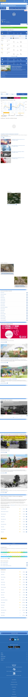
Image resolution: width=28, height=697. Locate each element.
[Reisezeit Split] (14, 312)
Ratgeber (2, 659)
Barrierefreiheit (14, 694)
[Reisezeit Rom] (14, 296)
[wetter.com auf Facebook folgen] (10, 639)
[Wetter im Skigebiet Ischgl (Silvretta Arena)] (14, 566)
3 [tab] (13, 417)
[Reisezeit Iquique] (14, 315)
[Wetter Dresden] (14, 582)
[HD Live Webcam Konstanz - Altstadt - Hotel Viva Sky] (14, 409)
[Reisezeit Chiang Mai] (14, 317)
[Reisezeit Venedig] (14, 299)
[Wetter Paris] (14, 595)
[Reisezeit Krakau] (14, 310)
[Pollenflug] (24, 1)
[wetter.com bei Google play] (10, 647)
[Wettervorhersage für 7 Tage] (19, 94)
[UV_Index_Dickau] (6, 38)
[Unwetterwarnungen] (14, 73)
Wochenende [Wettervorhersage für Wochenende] (11, 8)
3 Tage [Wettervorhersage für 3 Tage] (7, 8)
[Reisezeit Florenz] (14, 297)
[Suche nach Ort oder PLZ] (14, 4)
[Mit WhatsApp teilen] (24, 98)
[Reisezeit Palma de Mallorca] (14, 307)
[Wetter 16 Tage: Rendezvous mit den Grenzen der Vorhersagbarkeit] (13, 148)
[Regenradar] (14, 75)
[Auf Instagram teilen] (17, 98)
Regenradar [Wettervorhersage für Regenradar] (22, 8)
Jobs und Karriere (14, 679)
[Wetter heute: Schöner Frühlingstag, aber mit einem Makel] (13, 160)
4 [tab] (14, 417)
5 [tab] (15, 545)
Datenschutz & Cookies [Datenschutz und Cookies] (14, 682)
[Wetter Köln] (14, 579)
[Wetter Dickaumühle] (14, 509)
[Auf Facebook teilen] (4, 98)
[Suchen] (26, 4)
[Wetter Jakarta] (14, 605)
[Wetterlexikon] (14, 77)
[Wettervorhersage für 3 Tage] (14, 94)
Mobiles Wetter (3, 656)
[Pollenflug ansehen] (23, 24)
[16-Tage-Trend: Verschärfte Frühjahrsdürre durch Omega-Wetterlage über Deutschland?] (20, 282)
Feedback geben (8, 22)
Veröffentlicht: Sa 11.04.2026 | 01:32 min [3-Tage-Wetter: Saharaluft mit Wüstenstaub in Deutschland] (6, 136)
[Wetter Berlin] (14, 574)
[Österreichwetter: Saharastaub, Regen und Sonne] (14, 68)
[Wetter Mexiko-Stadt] (14, 610)
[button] (14, 33)
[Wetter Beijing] (14, 615)
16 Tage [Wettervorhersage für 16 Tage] (18, 8)
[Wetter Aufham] (14, 516)
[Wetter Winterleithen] (14, 524)
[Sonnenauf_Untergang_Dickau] (14, 36)
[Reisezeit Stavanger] (14, 318)
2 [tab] (11, 545)
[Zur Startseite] (3, 1)
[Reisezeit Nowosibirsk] (14, 320)
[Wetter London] (14, 592)
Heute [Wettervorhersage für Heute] (1, 8)
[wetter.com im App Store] (17, 647)
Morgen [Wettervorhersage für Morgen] (4, 8)
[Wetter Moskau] (14, 612)
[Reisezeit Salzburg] (14, 301)
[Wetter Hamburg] (14, 577)
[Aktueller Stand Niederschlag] (14, 198)
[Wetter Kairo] (14, 607)
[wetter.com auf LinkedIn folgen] (15, 639)
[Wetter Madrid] (14, 597)
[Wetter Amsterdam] (14, 587)
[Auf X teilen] (10, 98)
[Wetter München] (14, 572)
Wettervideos (3, 658)
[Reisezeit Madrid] (14, 304)
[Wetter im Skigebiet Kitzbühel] (14, 564)
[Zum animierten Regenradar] (12, 204)
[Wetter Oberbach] (14, 529)
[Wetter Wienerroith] (14, 519)
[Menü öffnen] (26, 1)
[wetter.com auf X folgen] (13, 639)
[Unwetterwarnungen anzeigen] (14, 27)
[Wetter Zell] (14, 532)
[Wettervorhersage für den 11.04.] (3, 94)
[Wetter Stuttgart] (14, 584)
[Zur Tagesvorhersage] (14, 56)
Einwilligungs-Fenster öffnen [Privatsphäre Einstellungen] (14, 684)
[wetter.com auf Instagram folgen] (18, 639)
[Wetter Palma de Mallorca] (14, 600)
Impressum (14, 689)
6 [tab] (17, 417)
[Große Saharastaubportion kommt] (7, 269)
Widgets (2, 654)
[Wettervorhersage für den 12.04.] (8, 94)
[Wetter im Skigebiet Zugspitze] (14, 562)
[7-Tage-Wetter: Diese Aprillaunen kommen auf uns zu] (13, 142)
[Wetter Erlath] (14, 521)
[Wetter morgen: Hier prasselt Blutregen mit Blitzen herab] (13, 154)
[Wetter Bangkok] (14, 602)
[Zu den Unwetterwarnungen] (2, 42)
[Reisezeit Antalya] (14, 309)
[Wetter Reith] (14, 527)
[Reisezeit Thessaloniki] (14, 294)
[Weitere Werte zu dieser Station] (5, 558)
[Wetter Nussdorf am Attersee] (14, 511)
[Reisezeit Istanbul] (14, 305)
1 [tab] (10, 417)
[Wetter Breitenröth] (14, 514)
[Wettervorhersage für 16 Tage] (24, 94)
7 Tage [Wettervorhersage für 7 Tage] (15, 8)
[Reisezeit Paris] (14, 293)
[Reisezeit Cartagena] (14, 314)
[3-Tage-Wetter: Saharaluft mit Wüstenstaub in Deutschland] (14, 126)
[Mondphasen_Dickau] (19, 38)
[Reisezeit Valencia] (14, 302)
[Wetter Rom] (14, 590)
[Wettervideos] (14, 72)
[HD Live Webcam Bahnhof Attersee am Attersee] (14, 14)
